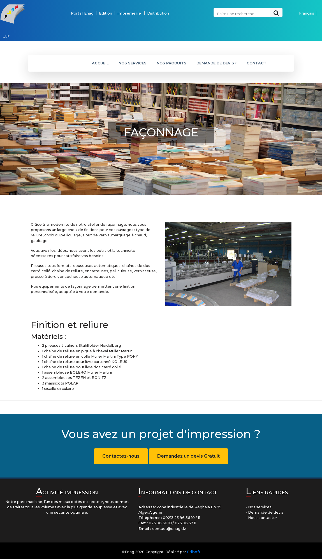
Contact (257, 65)
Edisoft (193, 552)
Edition (105, 7)
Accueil (101, 64)
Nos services (133, 65)
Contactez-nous (121, 456)
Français (306, 7)
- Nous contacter (261, 518)
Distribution (158, 7)
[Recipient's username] (242, 6)
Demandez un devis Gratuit (188, 456)
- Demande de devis (264, 512)
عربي (6, 30)
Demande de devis (215, 65)
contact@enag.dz (169, 529)
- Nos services (259, 507)
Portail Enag (82, 7)
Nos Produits (171, 65)
